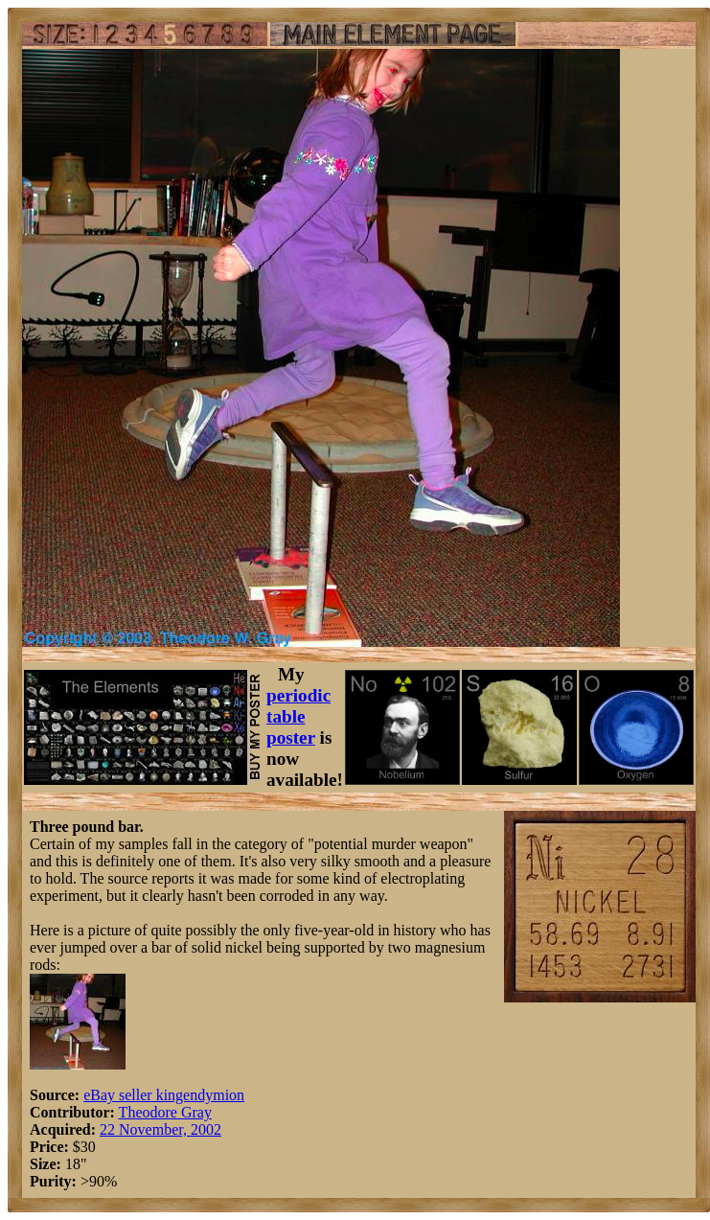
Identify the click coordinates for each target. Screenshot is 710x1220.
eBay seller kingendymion (163, 1095)
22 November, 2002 (160, 1129)
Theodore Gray (165, 1112)
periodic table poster (298, 716)
